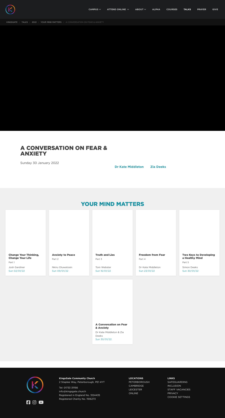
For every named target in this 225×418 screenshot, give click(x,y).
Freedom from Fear (152, 254)
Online (133, 393)
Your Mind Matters (51, 22)
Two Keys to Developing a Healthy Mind (198, 256)
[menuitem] (94, 9)
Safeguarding (178, 382)
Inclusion (174, 385)
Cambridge (136, 385)
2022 (34, 22)
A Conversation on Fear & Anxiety (111, 326)
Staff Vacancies (179, 389)
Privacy (173, 393)
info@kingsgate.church (72, 391)
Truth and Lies (105, 254)
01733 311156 (71, 387)
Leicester (135, 389)
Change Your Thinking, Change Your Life (24, 256)
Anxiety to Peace (63, 254)
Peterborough (139, 382)
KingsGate (12, 22)
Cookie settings (179, 397)
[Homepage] (12, 9)
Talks (25, 22)
